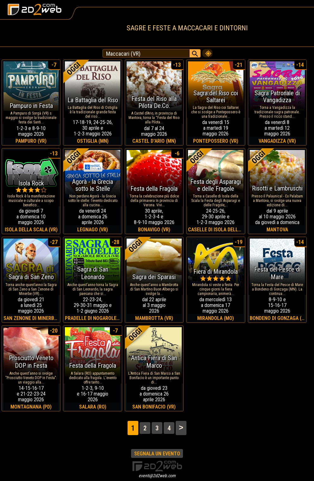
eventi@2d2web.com (157, 475)
